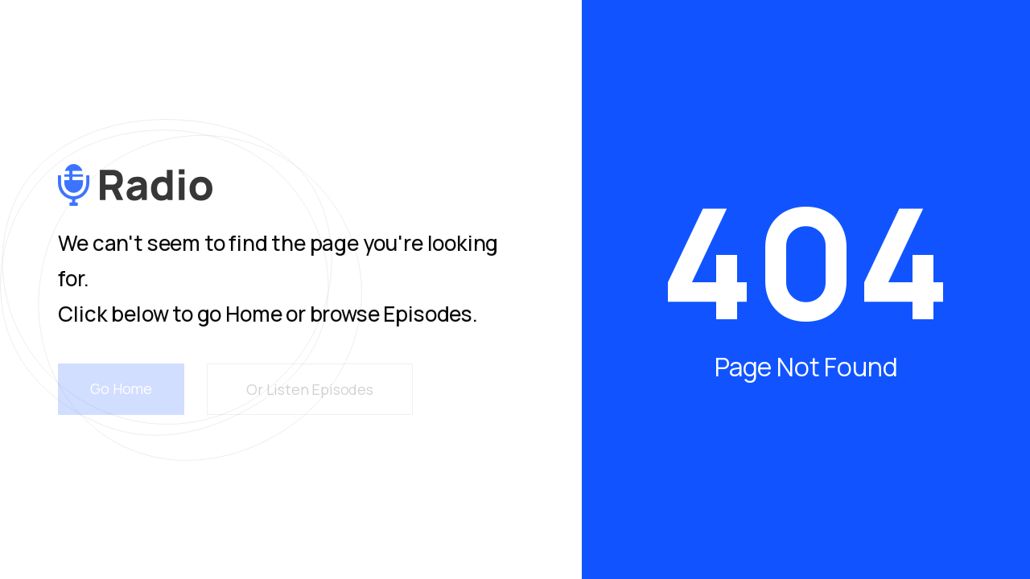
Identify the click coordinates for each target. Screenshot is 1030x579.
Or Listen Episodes (309, 389)
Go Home (121, 388)
